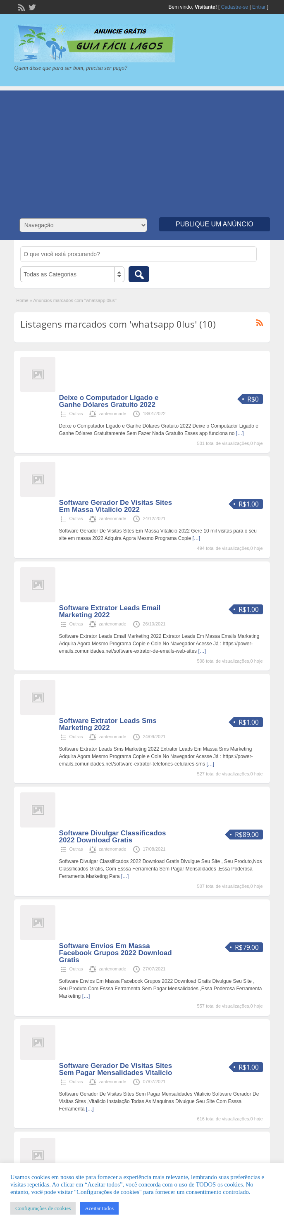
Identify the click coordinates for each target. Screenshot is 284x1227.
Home (22, 300)
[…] (240, 433)
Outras (76, 413)
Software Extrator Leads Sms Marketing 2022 (108, 724)
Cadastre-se (234, 7)
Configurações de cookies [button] (43, 1208)
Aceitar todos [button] (99, 1208)
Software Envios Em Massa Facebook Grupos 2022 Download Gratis (115, 953)
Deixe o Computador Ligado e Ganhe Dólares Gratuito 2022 (109, 401)
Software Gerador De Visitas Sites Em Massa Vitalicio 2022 (115, 506)
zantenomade (112, 413)
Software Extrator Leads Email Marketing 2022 (110, 611)
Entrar (259, 7)
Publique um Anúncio (214, 224)
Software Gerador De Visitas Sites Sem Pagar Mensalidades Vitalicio (115, 1069)
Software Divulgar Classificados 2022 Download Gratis (112, 836)
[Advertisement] (142, 148)
